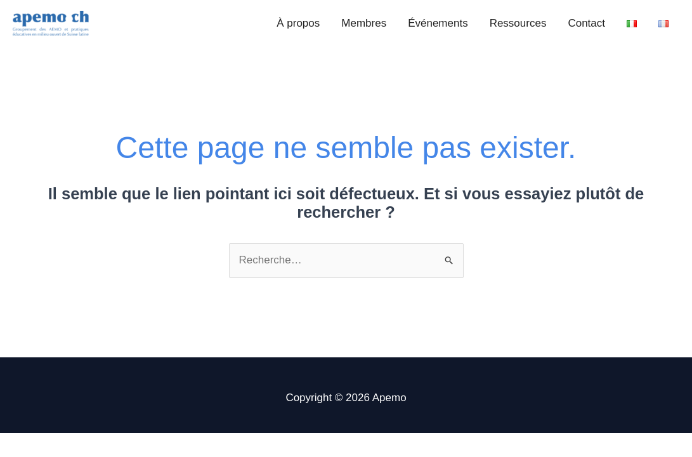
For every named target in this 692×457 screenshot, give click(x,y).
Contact (586, 23)
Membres (363, 23)
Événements (438, 23)
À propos (298, 23)
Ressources (518, 23)
